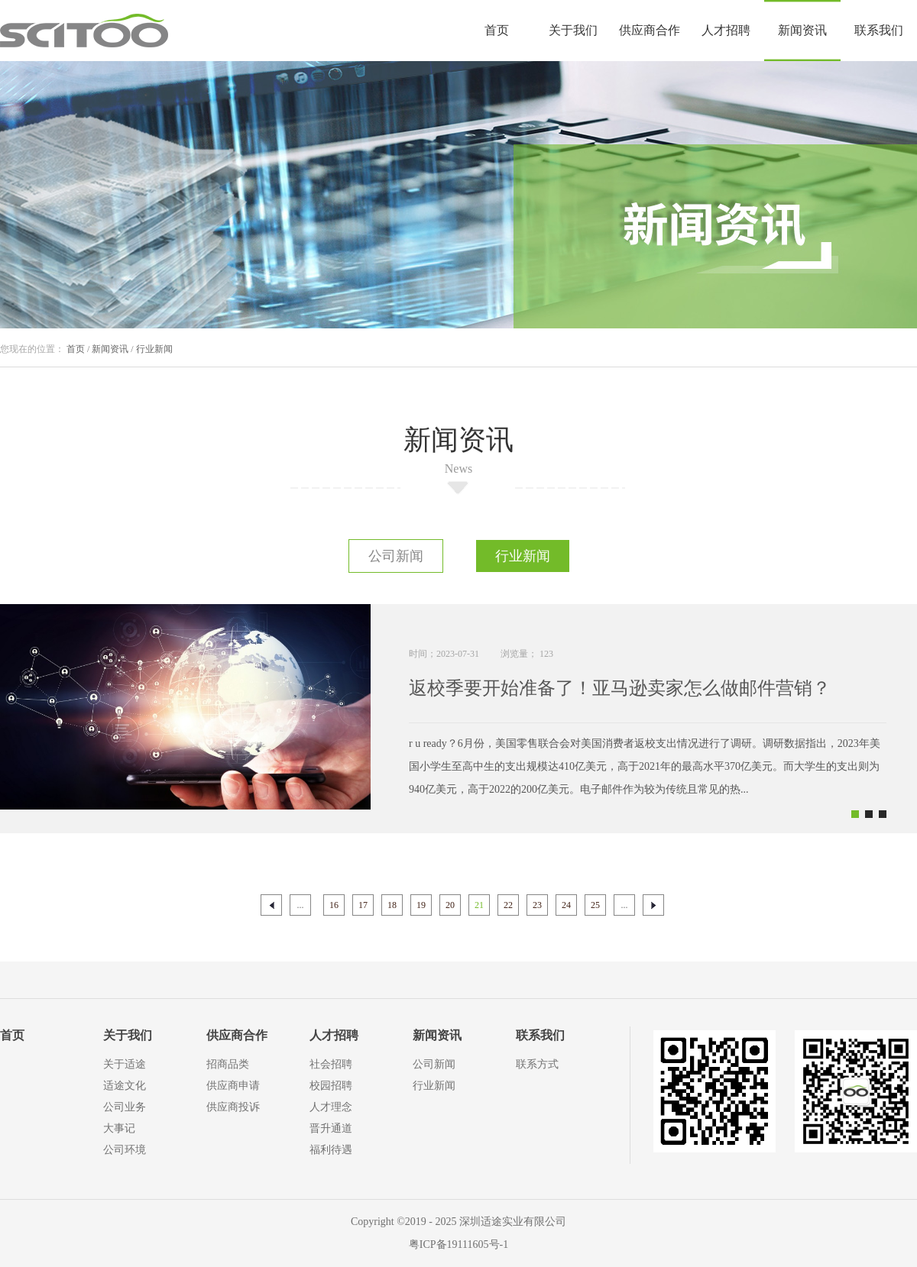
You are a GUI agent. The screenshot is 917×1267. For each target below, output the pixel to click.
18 (392, 905)
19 (421, 905)
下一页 (653, 905)
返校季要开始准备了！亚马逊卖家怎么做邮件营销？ (620, 688)
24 (566, 905)
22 (508, 905)
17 (363, 905)
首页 (496, 30)
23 (537, 905)
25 (595, 905)
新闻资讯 (110, 349)
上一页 (271, 905)
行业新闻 (154, 349)
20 (450, 905)
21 (479, 905)
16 (334, 905)
